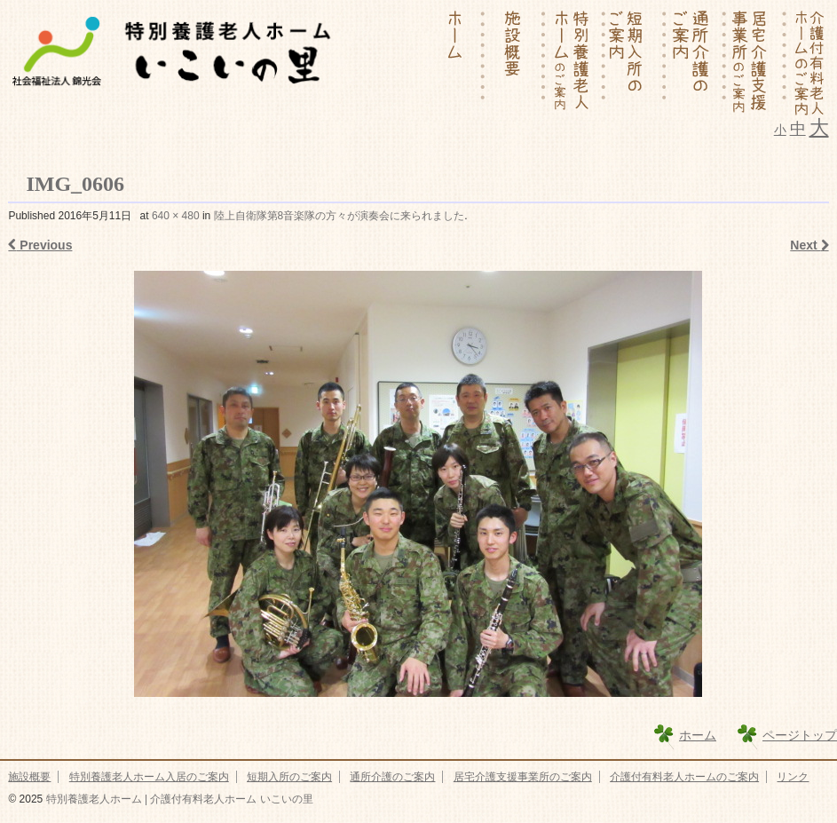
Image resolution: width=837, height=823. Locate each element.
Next (809, 245)
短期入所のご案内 (289, 777)
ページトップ (799, 735)
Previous (40, 245)
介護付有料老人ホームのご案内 (684, 777)
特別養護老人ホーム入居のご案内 (149, 777)
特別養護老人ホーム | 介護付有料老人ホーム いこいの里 (177, 799)
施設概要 (29, 777)
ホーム (697, 735)
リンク (793, 777)
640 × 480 (176, 216)
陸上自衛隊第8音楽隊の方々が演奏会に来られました (339, 216)
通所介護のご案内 (392, 777)
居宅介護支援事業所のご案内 (523, 777)
